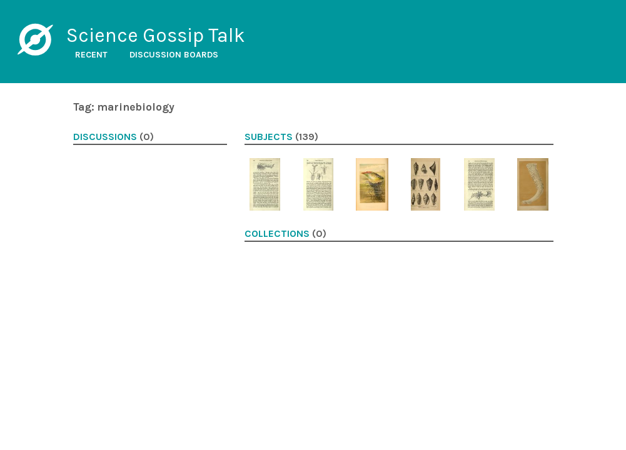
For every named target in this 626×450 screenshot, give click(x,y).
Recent (91, 54)
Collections (277, 233)
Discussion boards (173, 54)
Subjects (269, 136)
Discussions (105, 136)
